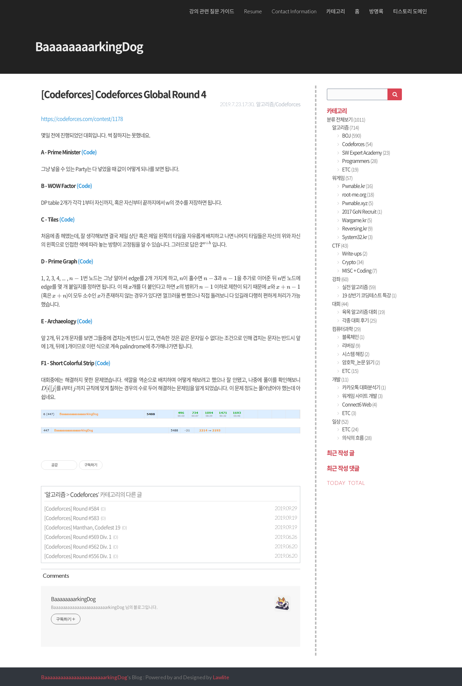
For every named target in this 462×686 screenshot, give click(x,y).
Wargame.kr (356, 220)
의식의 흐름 (356, 437)
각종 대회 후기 (359, 320)
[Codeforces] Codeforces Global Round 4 (123, 94)
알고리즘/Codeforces (278, 104)
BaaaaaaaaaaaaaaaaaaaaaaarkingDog (84, 677)
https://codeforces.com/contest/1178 (82, 119)
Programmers (359, 160)
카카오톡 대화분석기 (363, 387)
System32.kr (356, 236)
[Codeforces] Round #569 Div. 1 (77, 537)
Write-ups (354, 253)
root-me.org (357, 194)
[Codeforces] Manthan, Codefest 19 (82, 527)
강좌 (340, 279)
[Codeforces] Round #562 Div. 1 (77, 546)
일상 (340, 421)
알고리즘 (55, 494)
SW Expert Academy (365, 152)
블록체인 (352, 336)
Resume (253, 11)
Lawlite (221, 677)
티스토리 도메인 (410, 11)
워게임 (342, 177)
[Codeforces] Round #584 (71, 508)
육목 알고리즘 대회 (363, 311)
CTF (340, 245)
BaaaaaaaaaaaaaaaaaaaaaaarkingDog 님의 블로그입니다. (104, 607)
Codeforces (84, 494)
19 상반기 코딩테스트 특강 (368, 295)
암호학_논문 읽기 (360, 362)
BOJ (351, 135)
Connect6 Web (359, 404)
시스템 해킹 (355, 353)
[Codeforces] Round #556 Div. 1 (77, 556)
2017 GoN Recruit (361, 211)
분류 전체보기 (346, 119)
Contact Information (294, 11)
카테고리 (335, 11)
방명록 (376, 11)
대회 (340, 303)
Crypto (352, 261)
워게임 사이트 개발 (361, 395)
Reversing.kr (356, 228)
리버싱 (350, 345)
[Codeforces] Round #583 (71, 518)
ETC (349, 169)
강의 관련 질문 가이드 (211, 11)
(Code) (89, 152)
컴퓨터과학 (346, 328)
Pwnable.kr (357, 185)
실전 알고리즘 (358, 287)
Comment (55, 575)
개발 (340, 379)
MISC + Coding (359, 270)
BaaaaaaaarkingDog (89, 46)
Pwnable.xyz (357, 202)
